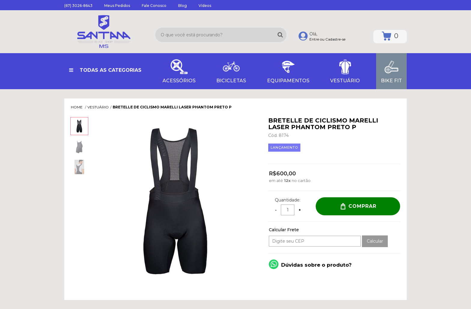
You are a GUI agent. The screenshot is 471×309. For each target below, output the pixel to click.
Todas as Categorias (105, 70)
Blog (182, 5)
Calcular (375, 241)
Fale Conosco (154, 5)
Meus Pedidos (117, 5)
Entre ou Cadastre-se (327, 39)
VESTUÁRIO (345, 70)
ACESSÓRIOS (179, 70)
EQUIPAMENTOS (288, 70)
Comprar (357, 206)
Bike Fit (391, 70)
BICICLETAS (231, 70)
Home (77, 107)
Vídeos (205, 5)
